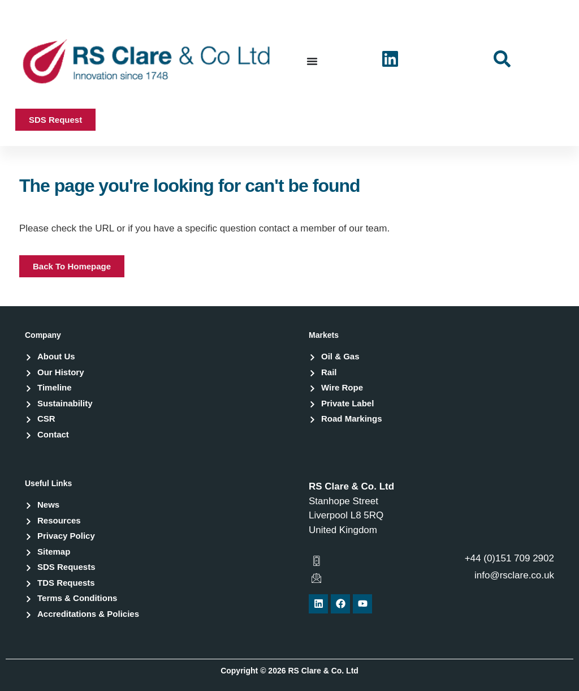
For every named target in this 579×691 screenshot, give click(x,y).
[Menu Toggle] (312, 61)
